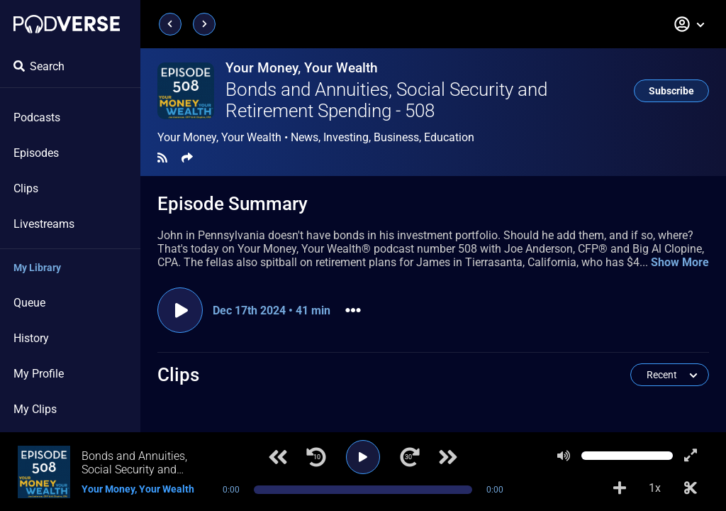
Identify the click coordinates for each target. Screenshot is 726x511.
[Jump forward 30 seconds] (410, 457)
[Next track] (448, 457)
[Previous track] (278, 457)
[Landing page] (66, 24)
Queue (29, 302)
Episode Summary (232, 203)
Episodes (36, 153)
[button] (690, 24)
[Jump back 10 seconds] (316, 457)
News (304, 137)
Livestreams (43, 224)
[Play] (363, 457)
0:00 (231, 490)
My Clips (35, 409)
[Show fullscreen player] (690, 455)
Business (396, 137)
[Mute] (563, 455)
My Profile (38, 373)
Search (39, 66)
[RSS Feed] (162, 158)
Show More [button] (680, 262)
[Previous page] (170, 24)
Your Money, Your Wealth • (315, 137)
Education (449, 137)
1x (655, 488)
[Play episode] (180, 310)
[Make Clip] (690, 488)
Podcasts (36, 117)
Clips (25, 188)
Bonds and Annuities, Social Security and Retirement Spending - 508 (386, 100)
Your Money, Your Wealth (301, 68)
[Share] (187, 158)
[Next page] (204, 24)
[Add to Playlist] (619, 488)
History (31, 338)
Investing (346, 137)
